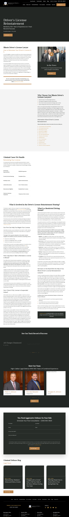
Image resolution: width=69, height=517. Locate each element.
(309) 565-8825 (14, 507)
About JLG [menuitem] (28, 4)
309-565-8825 (62, 1)
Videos (44, 1)
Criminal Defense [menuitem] (35, 4)
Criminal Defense (22, 499)
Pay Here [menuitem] (53, 4)
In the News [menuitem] (48, 4)
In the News (34, 499)
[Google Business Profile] (55, 507)
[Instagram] (50, 507)
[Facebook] (45, 507)
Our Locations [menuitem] (42, 4)
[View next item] (38, 352)
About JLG (16, 499)
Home (12, 499)
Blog (48, 1)
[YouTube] (53, 507)
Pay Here (39, 499)
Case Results (32, 1)
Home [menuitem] (24, 4)
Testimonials (39, 1)
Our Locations (28, 499)
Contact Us (56, 499)
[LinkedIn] (48, 507)
